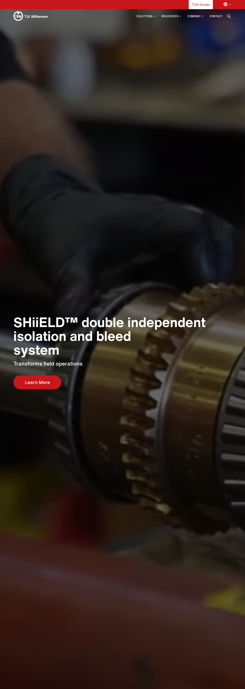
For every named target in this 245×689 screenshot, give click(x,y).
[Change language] (227, 4)
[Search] (229, 17)
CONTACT (216, 16)
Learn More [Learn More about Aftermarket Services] (37, 382)
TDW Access (201, 4)
